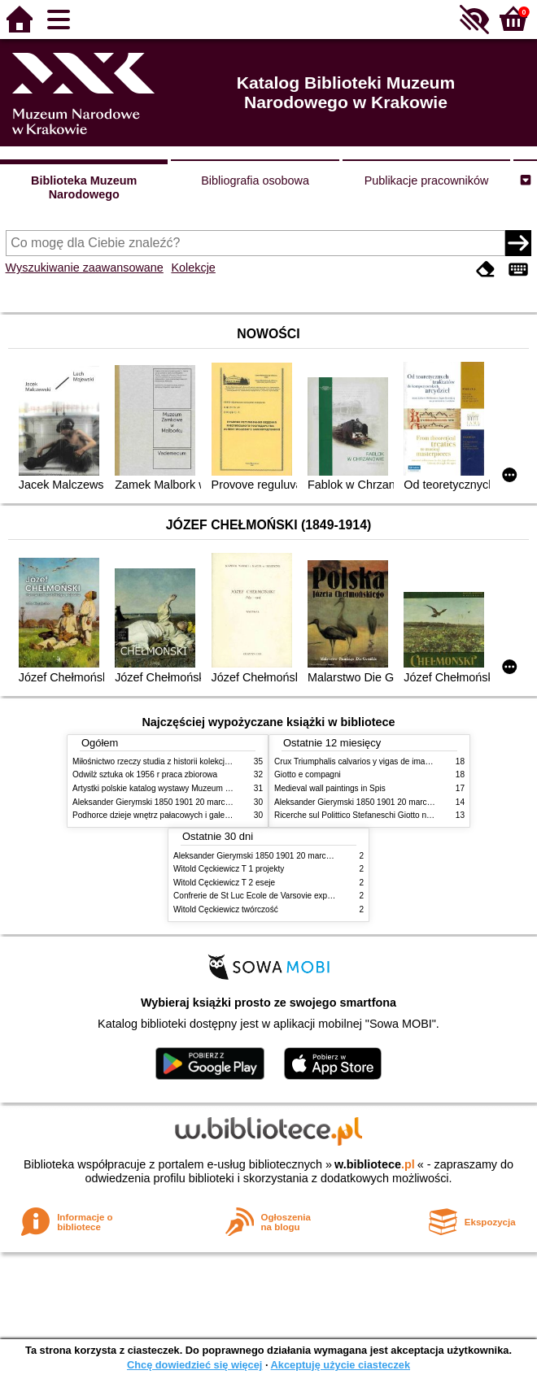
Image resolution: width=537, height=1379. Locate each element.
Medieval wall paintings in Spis (330, 788)
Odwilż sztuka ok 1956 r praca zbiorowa (144, 774)
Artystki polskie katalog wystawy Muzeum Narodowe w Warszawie (192, 788)
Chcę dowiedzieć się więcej (194, 1365)
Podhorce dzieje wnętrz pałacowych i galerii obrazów (168, 815)
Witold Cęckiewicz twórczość (225, 909)
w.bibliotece (374, 1164)
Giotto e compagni (307, 774)
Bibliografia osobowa (255, 180)
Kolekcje (193, 267)
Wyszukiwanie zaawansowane (85, 267)
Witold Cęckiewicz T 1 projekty (228, 868)
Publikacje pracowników (427, 180)
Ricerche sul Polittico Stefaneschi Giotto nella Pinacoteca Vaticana (395, 815)
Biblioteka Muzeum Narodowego (84, 187)
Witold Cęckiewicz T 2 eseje (224, 882)
